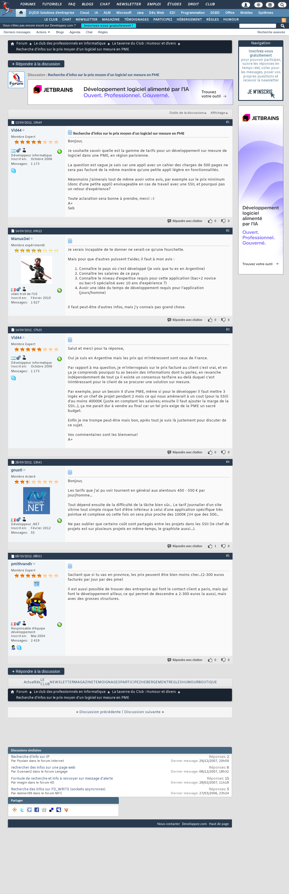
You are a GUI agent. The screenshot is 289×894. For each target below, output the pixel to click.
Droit (193, 4)
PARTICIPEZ (162, 20)
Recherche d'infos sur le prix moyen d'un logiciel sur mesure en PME (103, 74)
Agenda (74, 32)
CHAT (66, 20)
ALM (107, 13)
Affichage (218, 113)
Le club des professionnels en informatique (70, 43)
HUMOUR (231, 20)
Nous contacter (168, 824)
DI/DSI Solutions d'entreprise (51, 13)
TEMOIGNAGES (106, 682)
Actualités (32, 682)
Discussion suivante (142, 712)
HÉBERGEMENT (189, 20)
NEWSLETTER (86, 20)
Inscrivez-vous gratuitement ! (108, 25)
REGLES (175, 682)
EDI (172, 13)
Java (140, 13)
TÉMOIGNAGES (136, 20)
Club (210, 4)
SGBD (215, 13)
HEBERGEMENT (154, 682)
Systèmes (265, 13)
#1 (227, 122)
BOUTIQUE (207, 682)
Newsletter (128, 4)
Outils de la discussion (186, 113)
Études (174, 4)
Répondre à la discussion (36, 63)
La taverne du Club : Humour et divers (144, 43)
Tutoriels (51, 4)
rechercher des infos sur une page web (43, 768)
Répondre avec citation (185, 221)
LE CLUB (51, 20)
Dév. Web (156, 13)
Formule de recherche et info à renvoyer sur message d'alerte (62, 779)
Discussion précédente (100, 712)
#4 (227, 462)
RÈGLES (212, 20)
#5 (227, 556)
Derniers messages (17, 32)
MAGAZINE (111, 20)
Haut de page (219, 824)
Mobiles (246, 13)
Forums (27, 4)
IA (96, 13)
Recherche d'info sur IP (30, 757)
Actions (41, 32)
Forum (21, 43)
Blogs (87, 4)
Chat (104, 4)
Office (230, 13)
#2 (227, 230)
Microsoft (123, 13)
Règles (103, 32)
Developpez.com (194, 824)
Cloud (84, 13)
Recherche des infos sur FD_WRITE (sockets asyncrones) (58, 789)
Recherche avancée (271, 32)
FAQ (71, 4)
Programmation (193, 13)
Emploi (153, 4)
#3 (227, 329)
